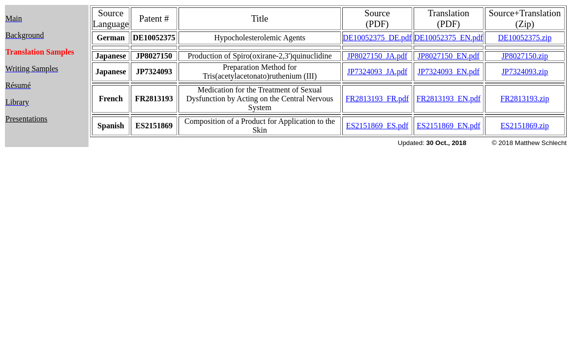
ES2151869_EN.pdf (448, 125)
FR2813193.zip (524, 98)
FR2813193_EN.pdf (449, 98)
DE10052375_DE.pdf (377, 37)
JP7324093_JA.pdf (377, 71)
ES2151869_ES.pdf (377, 125)
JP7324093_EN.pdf (449, 71)
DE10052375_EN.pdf (448, 37)
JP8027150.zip (525, 56)
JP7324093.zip (525, 71)
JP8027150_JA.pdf (377, 56)
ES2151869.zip (525, 125)
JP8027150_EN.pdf (449, 56)
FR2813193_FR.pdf (377, 98)
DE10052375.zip (525, 37)
